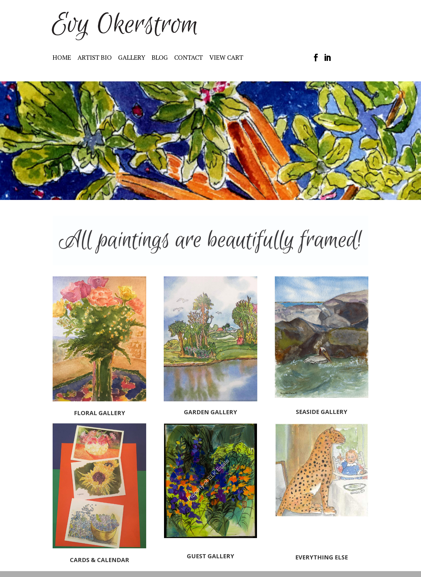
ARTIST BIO (94, 58)
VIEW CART (226, 58)
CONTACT (188, 58)
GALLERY (131, 58)
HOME (62, 58)
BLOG (160, 58)
